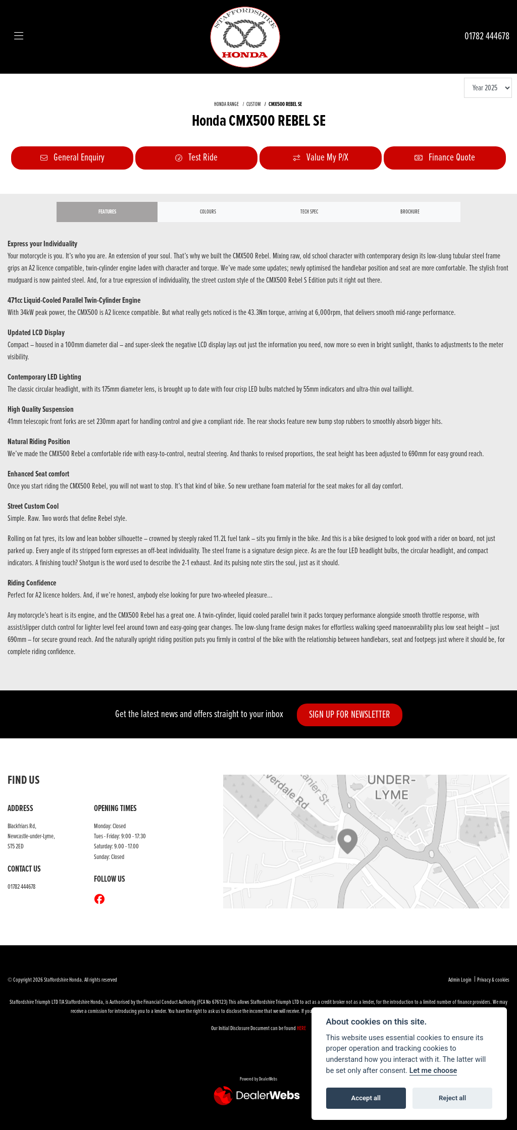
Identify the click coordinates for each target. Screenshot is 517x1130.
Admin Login (460, 980)
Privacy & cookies (493, 980)
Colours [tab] (208, 212)
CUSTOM (253, 104)
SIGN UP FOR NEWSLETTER (349, 715)
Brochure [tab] (410, 212)
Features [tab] (107, 212)
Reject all (452, 1098)
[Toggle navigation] (18, 37)
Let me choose (433, 1070)
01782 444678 (486, 36)
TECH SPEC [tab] (309, 212)
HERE (301, 1029)
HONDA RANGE (226, 104)
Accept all (366, 1098)
